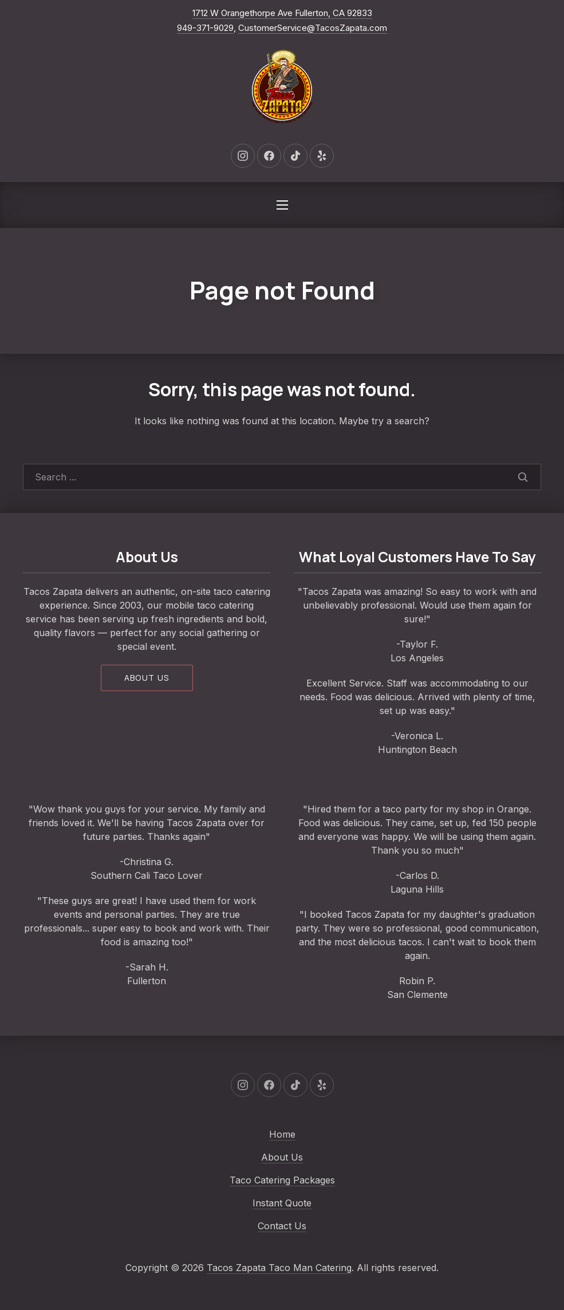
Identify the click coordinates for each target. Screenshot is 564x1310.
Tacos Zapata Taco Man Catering (279, 1267)
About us (146, 677)
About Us (282, 1157)
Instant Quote (282, 1203)
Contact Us (282, 1226)
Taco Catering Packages (282, 1180)
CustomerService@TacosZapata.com (312, 27)
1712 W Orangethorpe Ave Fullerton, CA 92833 (282, 12)
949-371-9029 (205, 27)
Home (282, 1134)
